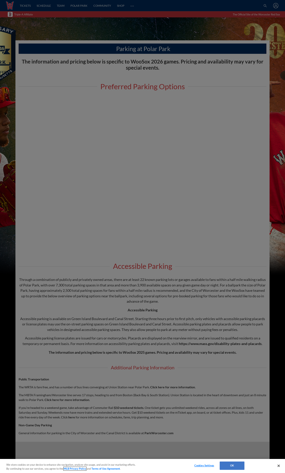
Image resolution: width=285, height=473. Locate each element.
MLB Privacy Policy (75, 468)
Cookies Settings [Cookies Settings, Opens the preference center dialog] (204, 465)
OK (232, 465)
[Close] (278, 465)
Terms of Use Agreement (105, 468)
